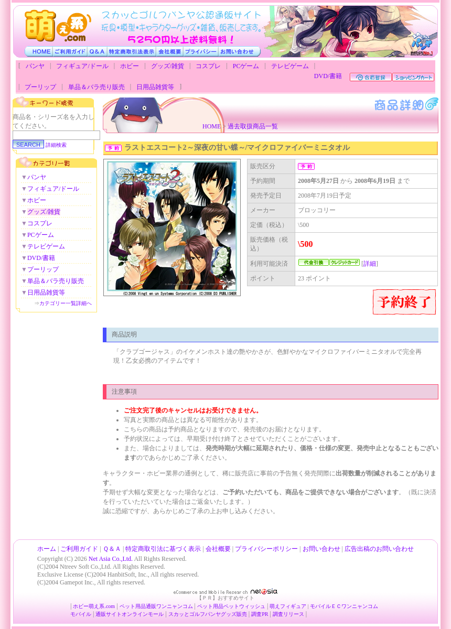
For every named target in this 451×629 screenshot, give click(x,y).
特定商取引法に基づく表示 (163, 548)
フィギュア (293, 606)
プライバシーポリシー (266, 548)
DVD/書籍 (328, 76)
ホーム (46, 548)
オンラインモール (143, 614)
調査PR (259, 614)
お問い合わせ (321, 548)
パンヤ (35, 66)
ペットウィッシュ (244, 606)
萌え (275, 606)
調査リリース (288, 614)
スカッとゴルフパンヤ (194, 614)
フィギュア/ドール (82, 66)
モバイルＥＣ (325, 606)
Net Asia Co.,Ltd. (111, 558)
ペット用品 (210, 606)
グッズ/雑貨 (167, 66)
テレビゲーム (290, 66)
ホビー (129, 66)
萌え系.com (102, 606)
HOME (211, 126)
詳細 (369, 263)
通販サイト (108, 614)
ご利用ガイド (79, 548)
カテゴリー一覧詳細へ (65, 303)
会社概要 (218, 548)
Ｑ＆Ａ (112, 548)
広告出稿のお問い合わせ (379, 548)
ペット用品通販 (138, 606)
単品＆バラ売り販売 (96, 87)
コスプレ (208, 66)
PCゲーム (246, 66)
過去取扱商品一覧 (253, 126)
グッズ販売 (234, 614)
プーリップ (40, 87)
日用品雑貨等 (155, 87)
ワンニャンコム (174, 606)
